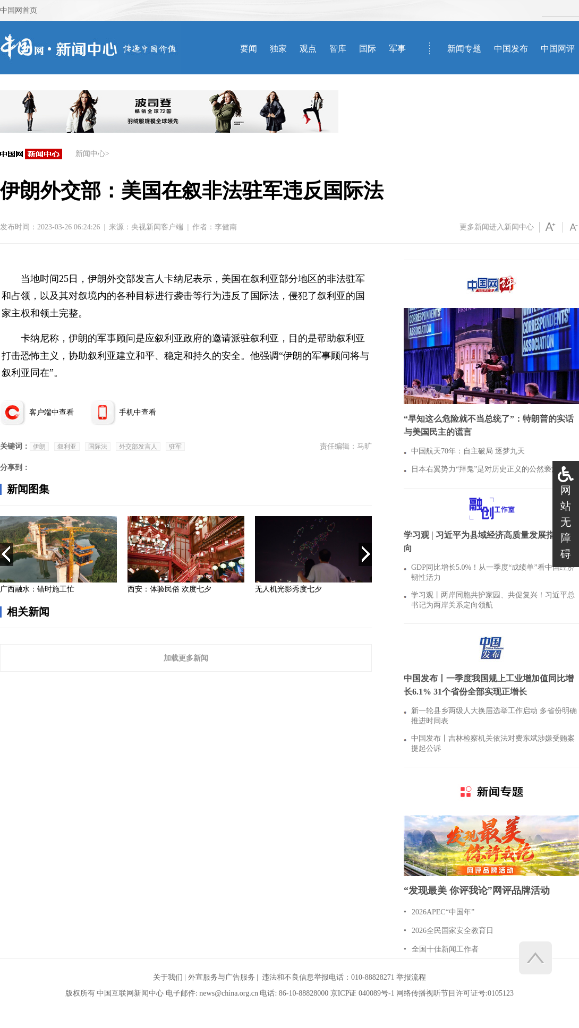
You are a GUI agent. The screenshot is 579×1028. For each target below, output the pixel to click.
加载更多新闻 (186, 658)
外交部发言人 (138, 446)
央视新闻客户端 (157, 227)
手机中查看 (137, 412)
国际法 (97, 446)
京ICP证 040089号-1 (362, 993)
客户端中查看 (51, 412)
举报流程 (411, 977)
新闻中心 (90, 154)
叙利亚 (66, 446)
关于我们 (168, 977)
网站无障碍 (565, 522)
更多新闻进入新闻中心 (496, 227)
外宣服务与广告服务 (221, 977)
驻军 (175, 446)
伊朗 (39, 446)
